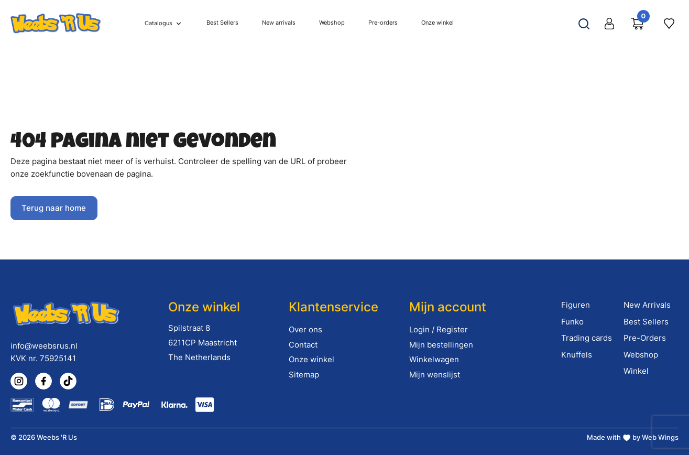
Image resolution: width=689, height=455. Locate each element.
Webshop (641, 355)
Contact (303, 345)
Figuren (575, 305)
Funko (572, 322)
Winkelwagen (434, 359)
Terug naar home (53, 208)
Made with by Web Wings (633, 437)
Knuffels (576, 355)
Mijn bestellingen (441, 345)
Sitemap (304, 375)
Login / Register (438, 329)
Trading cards (586, 338)
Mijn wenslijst (434, 375)
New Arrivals (647, 305)
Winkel (636, 371)
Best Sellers (646, 322)
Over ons (305, 329)
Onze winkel (311, 359)
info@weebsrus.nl (44, 346)
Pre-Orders (645, 338)
